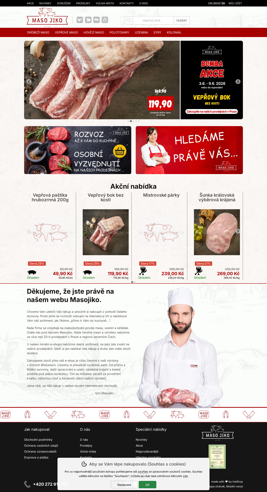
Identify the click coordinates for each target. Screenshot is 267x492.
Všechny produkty (148, 457)
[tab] (128, 121)
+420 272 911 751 (50, 484)
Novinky (45, 3)
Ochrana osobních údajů (41, 445)
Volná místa (105, 3)
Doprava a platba (36, 457)
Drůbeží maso (38, 32)
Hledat (182, 20)
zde (185, 476)
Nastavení (124, 485)
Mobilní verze (234, 486)
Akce (30, 3)
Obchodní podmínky (38, 439)
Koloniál (174, 32)
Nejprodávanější (147, 451)
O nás (143, 3)
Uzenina (141, 32)
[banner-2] (133, 118)
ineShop (238, 481)
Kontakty (127, 3)
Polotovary (119, 32)
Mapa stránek (216, 486)
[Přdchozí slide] (29, 81)
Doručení (64, 3)
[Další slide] (237, 81)
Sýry (157, 32)
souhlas (143, 471)
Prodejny (83, 3)
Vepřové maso (66, 32)
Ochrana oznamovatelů (40, 451)
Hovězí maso (94, 32)
